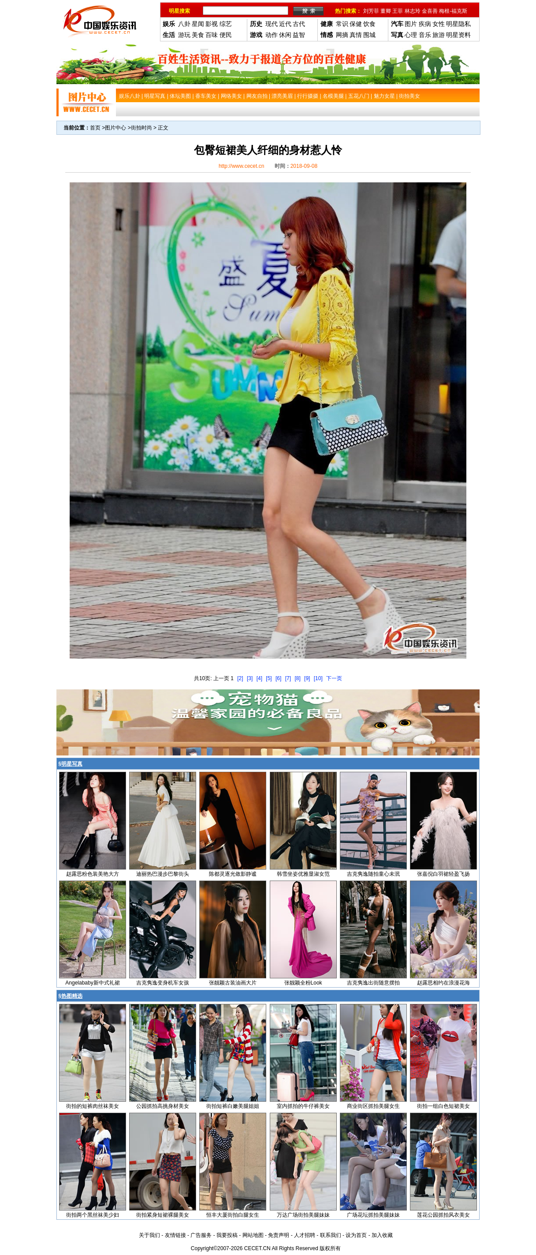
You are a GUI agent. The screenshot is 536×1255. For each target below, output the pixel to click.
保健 (356, 23)
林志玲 (413, 11)
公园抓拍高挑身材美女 (162, 1106)
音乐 (425, 34)
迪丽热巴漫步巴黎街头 (162, 874)
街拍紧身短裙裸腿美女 (162, 1215)
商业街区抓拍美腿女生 (373, 1106)
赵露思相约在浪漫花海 (443, 983)
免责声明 (278, 1235)
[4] (259, 678)
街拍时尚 (141, 128)
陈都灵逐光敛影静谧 (233, 874)
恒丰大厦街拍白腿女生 (232, 1215)
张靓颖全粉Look (303, 983)
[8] (297, 678)
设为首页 (356, 1235)
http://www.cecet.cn (241, 166)
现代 (271, 23)
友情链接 (175, 1235)
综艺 (226, 23)
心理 (411, 34)
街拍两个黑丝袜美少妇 (92, 1215)
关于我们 (149, 1235)
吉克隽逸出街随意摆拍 (373, 983)
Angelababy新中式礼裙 (92, 983)
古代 (299, 23)
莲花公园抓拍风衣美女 (443, 1215)
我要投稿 (227, 1235)
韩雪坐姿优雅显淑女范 (303, 874)
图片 (411, 23)
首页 (95, 128)
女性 (438, 23)
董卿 (385, 11)
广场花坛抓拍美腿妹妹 (373, 1215)
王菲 (397, 11)
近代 (285, 23)
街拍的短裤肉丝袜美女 (92, 1106)
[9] (307, 678)
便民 (226, 34)
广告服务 (201, 1235)
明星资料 (458, 34)
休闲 (285, 34)
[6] (278, 678)
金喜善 (430, 11)
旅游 (438, 34)
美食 (198, 34)
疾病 (425, 23)
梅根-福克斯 (453, 11)
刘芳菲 (371, 11)
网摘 (342, 34)
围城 (369, 34)
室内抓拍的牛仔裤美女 (303, 1106)
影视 (211, 23)
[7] (288, 678)
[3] (250, 678)
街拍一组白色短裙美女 (443, 1106)
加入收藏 (382, 1235)
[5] (269, 678)
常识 (342, 23)
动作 (271, 34)
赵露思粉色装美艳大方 (92, 874)
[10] (318, 678)
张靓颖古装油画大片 (233, 983)
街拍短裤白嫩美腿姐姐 (232, 1106)
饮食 (369, 23)
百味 (211, 34)
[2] (240, 678)
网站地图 (253, 1235)
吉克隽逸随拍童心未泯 (373, 874)
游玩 (184, 34)
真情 (356, 34)
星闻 (198, 23)
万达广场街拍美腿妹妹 (303, 1215)
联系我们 (330, 1235)
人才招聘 (304, 1235)
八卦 (184, 23)
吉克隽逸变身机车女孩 (162, 983)
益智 (299, 34)
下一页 (334, 678)
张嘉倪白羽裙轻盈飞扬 (443, 874)
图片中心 (115, 128)
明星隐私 (458, 23)
